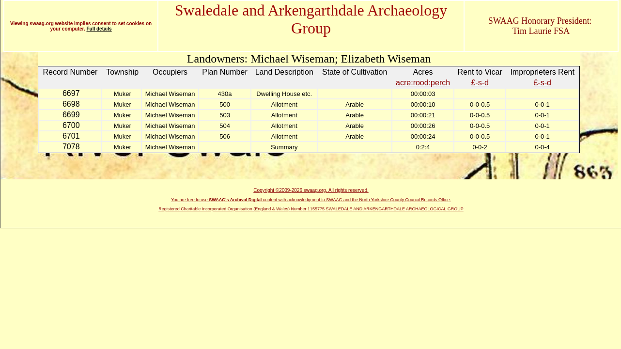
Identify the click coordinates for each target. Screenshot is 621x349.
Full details (98, 29)
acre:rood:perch (423, 83)
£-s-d (479, 83)
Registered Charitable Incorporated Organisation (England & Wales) (224, 208)
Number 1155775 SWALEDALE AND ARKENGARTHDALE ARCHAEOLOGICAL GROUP (377, 208)
